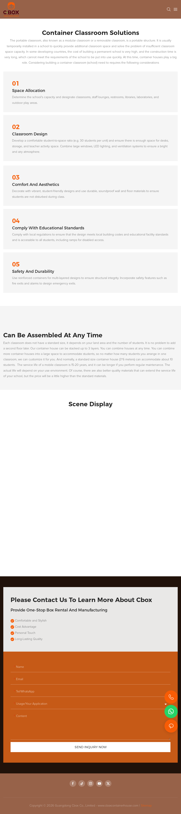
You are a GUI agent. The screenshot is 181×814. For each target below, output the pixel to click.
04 (16, 220)
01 (16, 83)
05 (16, 264)
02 (16, 127)
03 (16, 177)
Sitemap (146, 805)
